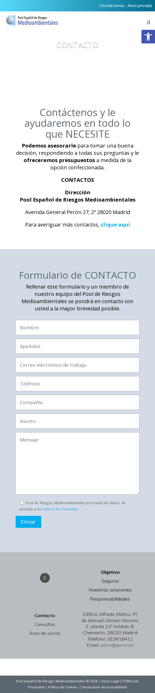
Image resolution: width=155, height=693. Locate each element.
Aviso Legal (110, 681)
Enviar (28, 521)
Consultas (45, 624)
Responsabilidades (110, 599)
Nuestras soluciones (110, 590)
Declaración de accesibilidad (104, 687)
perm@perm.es (116, 645)
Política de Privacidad (60, 509)
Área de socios (44, 633)
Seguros (110, 581)
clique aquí (115, 224)
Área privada (139, 5)
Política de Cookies (63, 687)
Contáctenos (111, 5)
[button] (148, 36)
